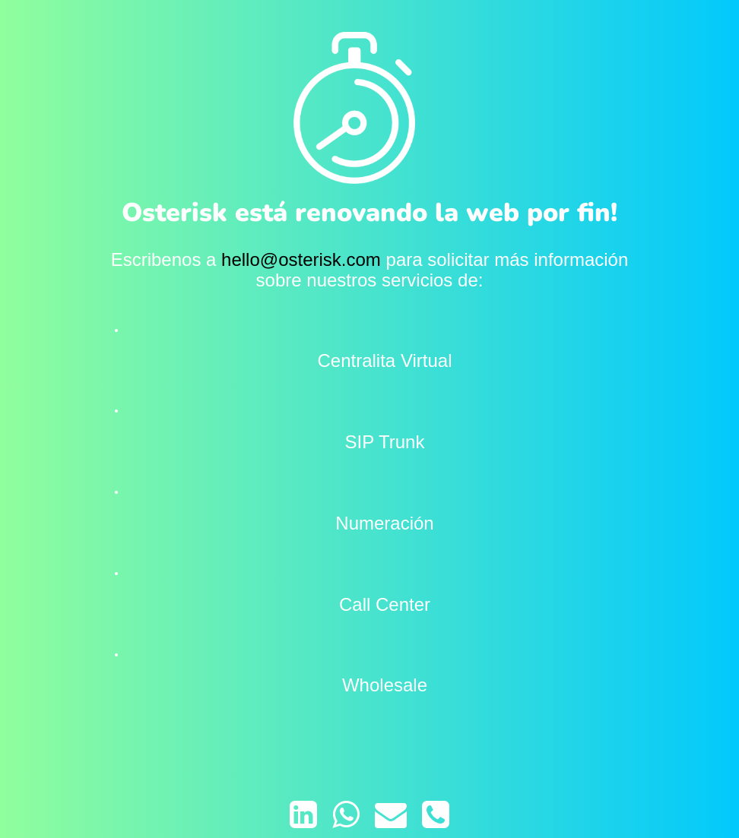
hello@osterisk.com (301, 259)
